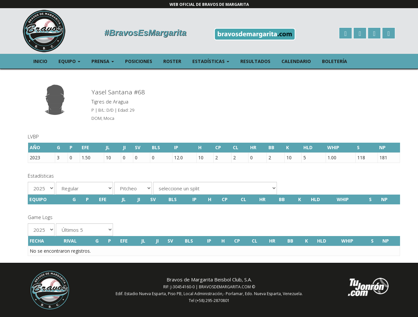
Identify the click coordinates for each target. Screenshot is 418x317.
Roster (172, 61)
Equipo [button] (72, 60)
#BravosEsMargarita (145, 33)
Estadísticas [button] (213, 60)
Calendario (296, 61)
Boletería (334, 61)
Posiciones (138, 61)
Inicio (40, 61)
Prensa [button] (105, 60)
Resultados (255, 61)
